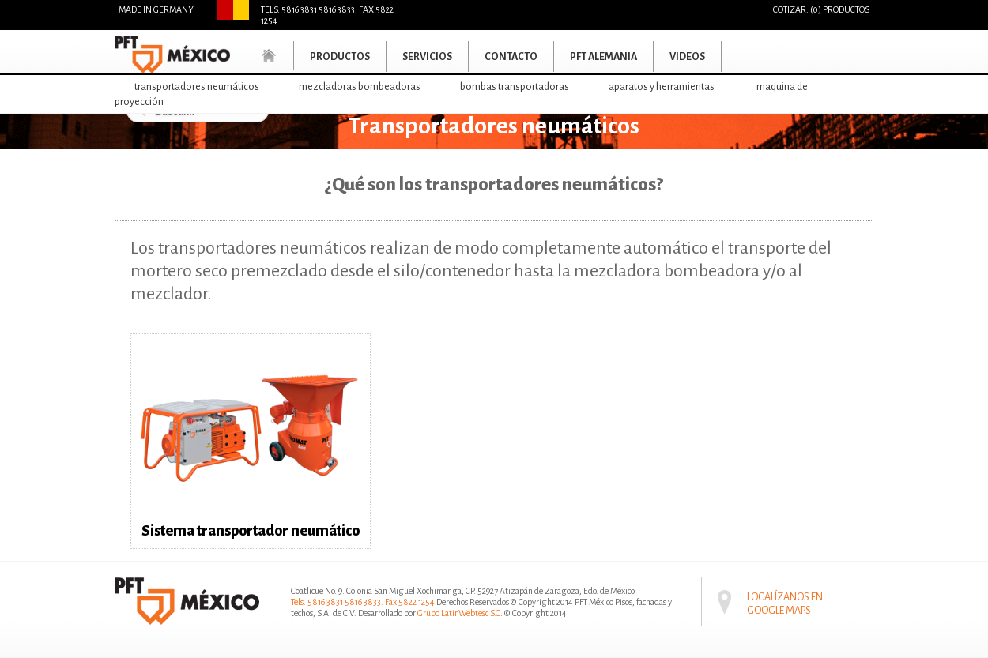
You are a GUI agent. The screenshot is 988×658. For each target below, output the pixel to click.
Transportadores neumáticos (196, 86)
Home (269, 55)
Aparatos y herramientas (662, 86)
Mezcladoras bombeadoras (359, 86)
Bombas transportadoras (514, 86)
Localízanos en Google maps (785, 592)
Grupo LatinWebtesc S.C (458, 613)
